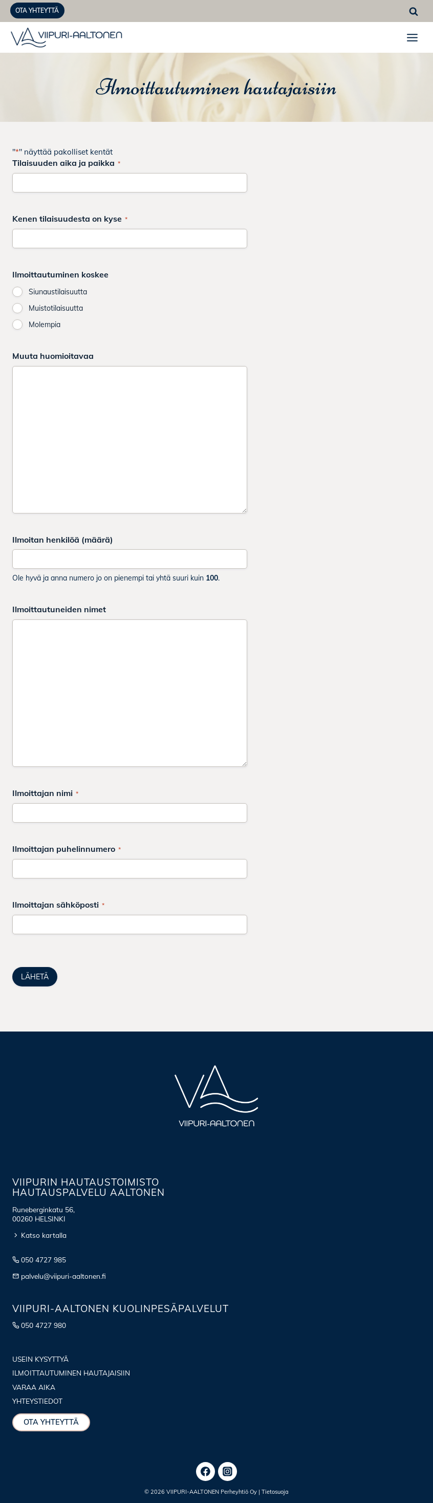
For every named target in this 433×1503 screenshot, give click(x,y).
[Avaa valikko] (412, 37)
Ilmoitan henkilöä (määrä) (62, 539)
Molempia (44, 324)
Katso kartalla (44, 1235)
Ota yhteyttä (37, 10)
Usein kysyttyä (40, 1359)
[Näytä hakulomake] (413, 12)
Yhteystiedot (37, 1401)
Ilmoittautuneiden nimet (59, 609)
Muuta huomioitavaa (53, 356)
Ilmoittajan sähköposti (58, 904)
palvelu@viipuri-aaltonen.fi (63, 1276)
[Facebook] (205, 1471)
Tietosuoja (275, 1491)
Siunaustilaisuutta (58, 291)
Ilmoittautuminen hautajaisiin (71, 1372)
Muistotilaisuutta (56, 308)
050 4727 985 (43, 1259)
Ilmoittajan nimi (45, 793)
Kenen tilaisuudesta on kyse (69, 218)
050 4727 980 (43, 1325)
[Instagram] (227, 1471)
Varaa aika (33, 1387)
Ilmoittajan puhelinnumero (66, 849)
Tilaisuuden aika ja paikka (66, 163)
